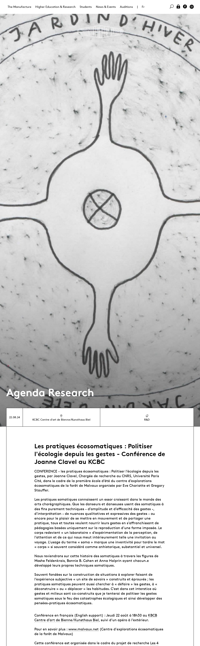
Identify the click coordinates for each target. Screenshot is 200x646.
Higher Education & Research (55, 7)
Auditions (126, 7)
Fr (143, 7)
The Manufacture (19, 7)
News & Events (106, 7)
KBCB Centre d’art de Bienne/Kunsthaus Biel (95, 617)
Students (86, 7)
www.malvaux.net (83, 629)
